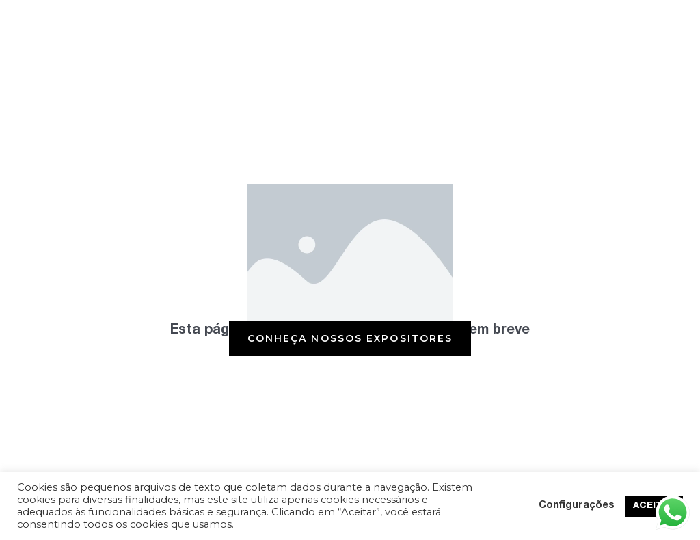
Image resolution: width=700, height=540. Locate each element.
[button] (350, 338)
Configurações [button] (577, 506)
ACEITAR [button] (654, 506)
